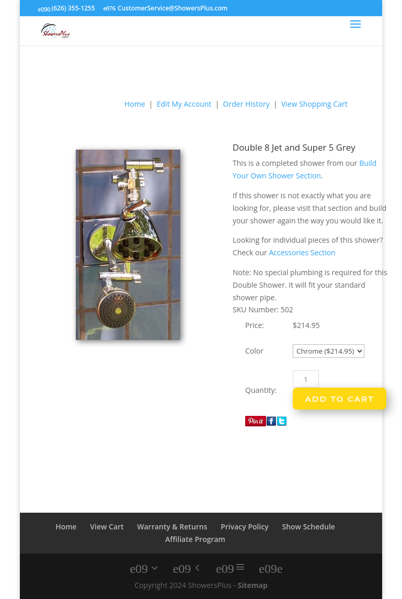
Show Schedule (308, 527)
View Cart (106, 527)
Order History (246, 104)
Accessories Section (302, 252)
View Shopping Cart (314, 104)
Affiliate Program (195, 539)
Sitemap (252, 585)
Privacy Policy (245, 527)
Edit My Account (184, 104)
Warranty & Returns (172, 527)
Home (134, 104)
